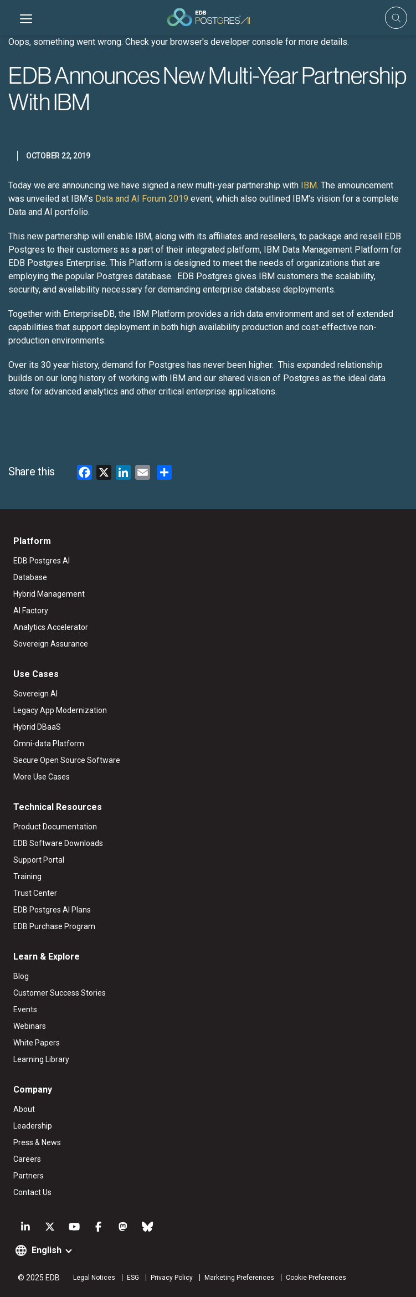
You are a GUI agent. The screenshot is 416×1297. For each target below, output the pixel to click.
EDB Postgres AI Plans (52, 909)
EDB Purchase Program (54, 926)
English (46, 1250)
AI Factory (30, 610)
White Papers (36, 1042)
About (24, 1109)
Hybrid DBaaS (37, 726)
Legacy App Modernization (60, 710)
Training (27, 876)
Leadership (32, 1125)
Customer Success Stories (59, 992)
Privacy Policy (172, 1277)
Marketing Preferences (239, 1277)
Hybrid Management (49, 593)
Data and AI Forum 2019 (140, 198)
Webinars (29, 1026)
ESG (133, 1277)
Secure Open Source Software (66, 760)
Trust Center (35, 893)
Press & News (37, 1142)
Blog (21, 976)
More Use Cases (41, 776)
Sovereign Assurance (50, 643)
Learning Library (41, 1059)
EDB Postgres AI (41, 560)
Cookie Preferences (316, 1277)
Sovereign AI (35, 693)
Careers (27, 1159)
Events (25, 1009)
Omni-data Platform (48, 743)
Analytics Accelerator (50, 627)
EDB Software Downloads (58, 843)
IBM (308, 185)
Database (30, 577)
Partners (28, 1175)
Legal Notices (94, 1277)
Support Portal (38, 859)
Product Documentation (55, 826)
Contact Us (32, 1192)
